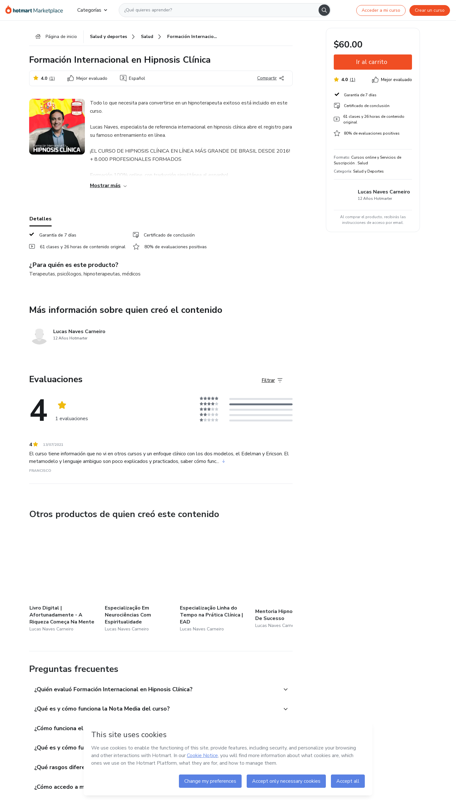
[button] (154, 689)
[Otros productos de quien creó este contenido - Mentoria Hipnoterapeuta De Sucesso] (290, 580)
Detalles (40, 218)
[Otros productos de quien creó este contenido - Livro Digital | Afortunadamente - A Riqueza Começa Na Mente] (64, 580)
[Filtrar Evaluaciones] (272, 380)
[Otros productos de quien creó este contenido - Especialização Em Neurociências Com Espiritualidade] (139, 580)
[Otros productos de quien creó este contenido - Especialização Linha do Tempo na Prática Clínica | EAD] (215, 580)
